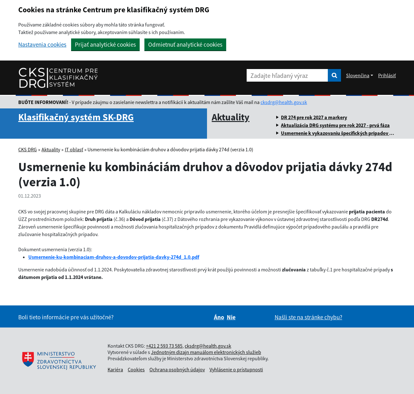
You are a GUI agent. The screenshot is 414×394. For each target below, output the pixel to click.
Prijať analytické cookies (105, 44)
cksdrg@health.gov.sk (283, 102)
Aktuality (230, 117)
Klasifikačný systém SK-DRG (76, 117)
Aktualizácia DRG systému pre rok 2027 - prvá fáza (335, 125)
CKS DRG (27, 149)
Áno (219, 317)
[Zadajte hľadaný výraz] (287, 75)
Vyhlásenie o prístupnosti (236, 369)
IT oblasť (74, 149)
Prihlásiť (387, 75)
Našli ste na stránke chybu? (308, 317)
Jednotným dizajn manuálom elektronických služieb (206, 352)
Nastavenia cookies (42, 45)
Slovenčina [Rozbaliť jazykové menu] (357, 75)
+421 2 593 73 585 (164, 346)
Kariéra (115, 369)
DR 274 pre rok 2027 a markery (314, 117)
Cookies (136, 369)
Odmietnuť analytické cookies (185, 44)
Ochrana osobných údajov (177, 369)
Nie (231, 317)
